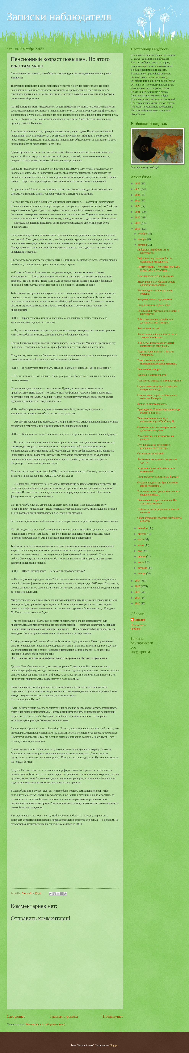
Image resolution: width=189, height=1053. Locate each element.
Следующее (16, 1016)
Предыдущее (113, 1016)
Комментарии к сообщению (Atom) (45, 1024)
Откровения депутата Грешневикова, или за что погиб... (157, 484)
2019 (138, 223)
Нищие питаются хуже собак (153, 305)
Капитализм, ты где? (148, 328)
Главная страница (64, 1016)
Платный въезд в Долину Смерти (155, 276)
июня (141, 545)
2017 (138, 580)
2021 (138, 211)
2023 (138, 200)
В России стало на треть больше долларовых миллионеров (155, 321)
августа (142, 534)
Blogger (113, 1045)
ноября (142, 239)
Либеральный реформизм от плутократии (153, 251)
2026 (138, 183)
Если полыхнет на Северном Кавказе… (159, 476)
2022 (138, 206)
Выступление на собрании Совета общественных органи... (156, 283)
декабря (142, 233)
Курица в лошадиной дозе (151, 374)
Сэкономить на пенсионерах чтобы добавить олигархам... (156, 429)
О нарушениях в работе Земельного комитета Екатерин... (157, 397)
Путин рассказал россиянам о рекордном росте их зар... (153, 446)
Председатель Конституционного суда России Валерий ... (158, 411)
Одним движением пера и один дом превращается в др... (157, 388)
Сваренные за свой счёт (150, 453)
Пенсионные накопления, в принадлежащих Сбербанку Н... (156, 420)
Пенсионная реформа (149, 369)
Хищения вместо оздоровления (154, 299)
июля (141, 539)
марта (141, 562)
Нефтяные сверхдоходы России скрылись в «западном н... (154, 260)
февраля (143, 568)
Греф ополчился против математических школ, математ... (157, 362)
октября (142, 244)
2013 (138, 603)
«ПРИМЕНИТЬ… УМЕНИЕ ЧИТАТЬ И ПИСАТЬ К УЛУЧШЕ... (158, 269)
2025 (138, 189)
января (142, 573)
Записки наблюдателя (59, 16)
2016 (138, 586)
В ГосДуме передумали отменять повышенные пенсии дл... (155, 344)
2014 (138, 597)
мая (140, 551)
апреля (142, 556)
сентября (143, 528)
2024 (138, 194)
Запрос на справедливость (151, 403)
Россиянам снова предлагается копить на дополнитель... (158, 493)
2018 (138, 228)
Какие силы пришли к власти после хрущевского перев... (157, 336)
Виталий (140, 619)
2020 (138, 217)
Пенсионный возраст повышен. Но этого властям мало (156, 502)
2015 (138, 592)
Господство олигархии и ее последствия (159, 380)
